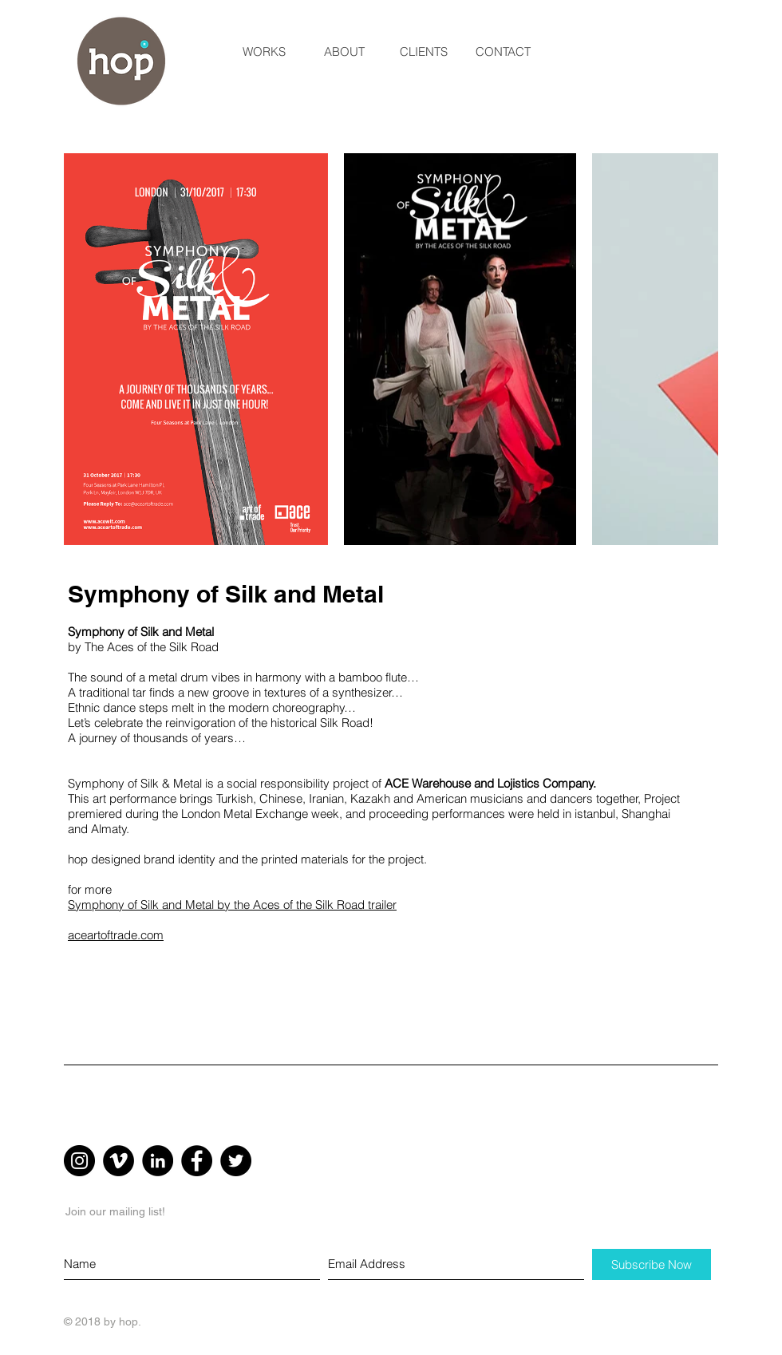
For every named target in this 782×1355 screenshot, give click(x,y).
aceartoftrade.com (116, 934)
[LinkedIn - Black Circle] (157, 1160)
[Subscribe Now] (651, 1264)
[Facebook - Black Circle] (196, 1160)
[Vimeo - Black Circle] (118, 1160)
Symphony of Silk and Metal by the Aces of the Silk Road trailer (232, 904)
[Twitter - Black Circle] (235, 1160)
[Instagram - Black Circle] (79, 1160)
